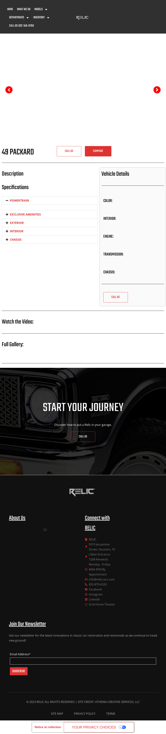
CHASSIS (15, 240)
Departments (19, 17)
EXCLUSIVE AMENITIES (25, 214)
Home (10, 9)
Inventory (41, 17)
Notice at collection (48, 727)
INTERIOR (16, 231)
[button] (98, 151)
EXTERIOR (17, 223)
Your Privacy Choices (94, 727)
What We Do (23, 9)
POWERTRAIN (19, 200)
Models (41, 9)
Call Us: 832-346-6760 (21, 25)
